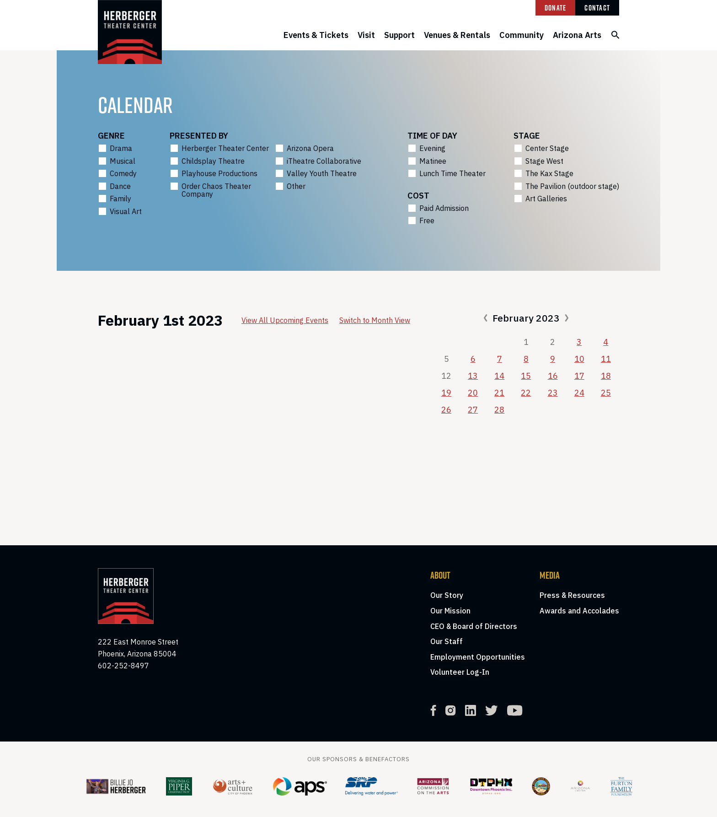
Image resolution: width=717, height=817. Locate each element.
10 (579, 359)
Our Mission (450, 610)
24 (579, 392)
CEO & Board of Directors (473, 626)
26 (446, 409)
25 (606, 392)
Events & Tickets (316, 35)
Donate (556, 8)
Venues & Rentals (457, 35)
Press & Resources (572, 595)
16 (553, 376)
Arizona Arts (577, 35)
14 (499, 376)
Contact (597, 8)
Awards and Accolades (579, 610)
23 (553, 392)
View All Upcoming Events (284, 320)
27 (473, 409)
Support (399, 35)
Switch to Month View (374, 320)
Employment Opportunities (477, 656)
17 (579, 376)
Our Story (446, 595)
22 (526, 392)
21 (499, 392)
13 (473, 376)
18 (606, 376)
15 (526, 376)
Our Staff (446, 641)
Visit (366, 35)
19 (446, 392)
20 (473, 392)
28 (499, 409)
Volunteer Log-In (459, 672)
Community (521, 35)
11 (606, 359)
